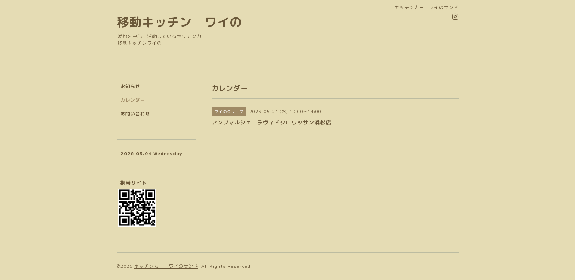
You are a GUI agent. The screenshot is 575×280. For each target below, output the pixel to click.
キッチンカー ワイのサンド (166, 266)
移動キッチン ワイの (179, 21)
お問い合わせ (135, 113)
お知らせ (130, 86)
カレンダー (132, 100)
